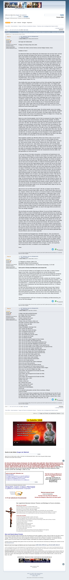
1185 (19, 29)
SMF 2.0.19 (29, 573)
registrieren (24, 15)
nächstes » (62, 28)
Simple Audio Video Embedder (35, 574)
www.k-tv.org (12, 493)
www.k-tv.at (13, 494)
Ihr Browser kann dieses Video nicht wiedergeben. (34, 434)
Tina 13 (9, 36)
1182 (13, 29)
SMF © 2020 (34, 573)
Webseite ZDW (21, 8)
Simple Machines (40, 573)
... (9, 29)
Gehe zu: (35, 413)
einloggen (17, 15)
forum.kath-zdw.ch (54, 545)
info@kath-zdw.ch (10, 542)
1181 (10, 29)
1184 (17, 29)
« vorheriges (57, 28)
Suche (7, 452)
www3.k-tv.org (12, 491)
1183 (15, 29)
